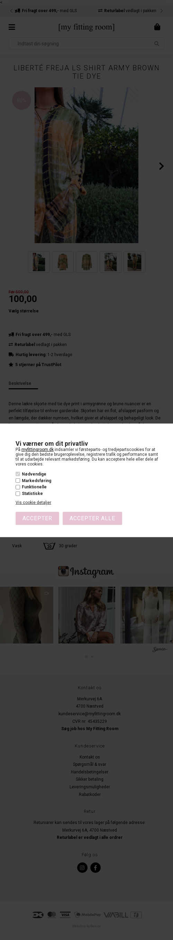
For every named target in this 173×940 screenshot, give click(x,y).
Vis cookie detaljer (33, 502)
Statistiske (32, 493)
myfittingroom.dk (37, 449)
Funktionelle (34, 487)
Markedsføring (36, 480)
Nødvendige (34, 474)
